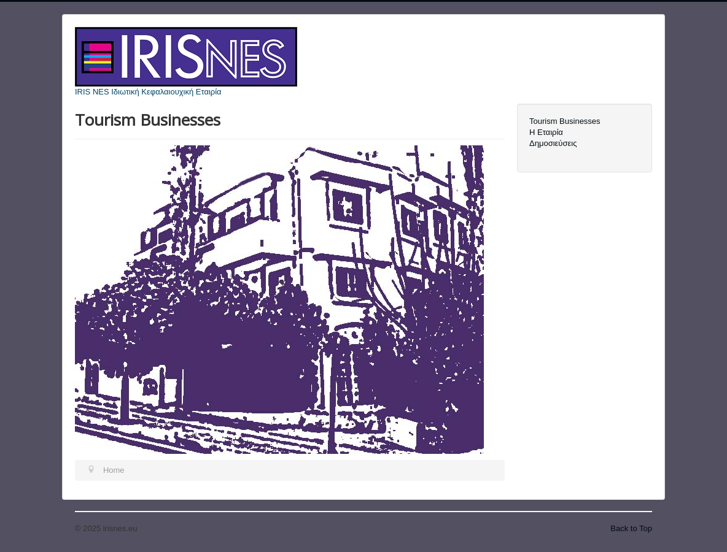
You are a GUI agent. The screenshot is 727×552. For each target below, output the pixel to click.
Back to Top (631, 528)
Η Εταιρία (546, 132)
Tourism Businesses (565, 121)
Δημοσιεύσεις (553, 143)
